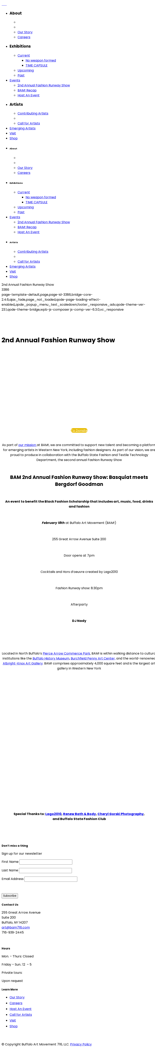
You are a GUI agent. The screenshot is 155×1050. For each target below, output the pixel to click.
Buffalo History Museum (51, 658)
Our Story (17, 997)
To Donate (79, 430)
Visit (13, 1020)
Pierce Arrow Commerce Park (66, 653)
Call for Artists (21, 1014)
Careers (16, 1003)
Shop (14, 1026)
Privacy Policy (81, 1044)
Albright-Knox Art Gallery (23, 663)
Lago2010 (53, 814)
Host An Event (21, 1009)
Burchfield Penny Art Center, (93, 658)
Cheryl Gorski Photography (120, 814)
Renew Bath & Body (79, 814)
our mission (27, 445)
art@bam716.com (16, 927)
